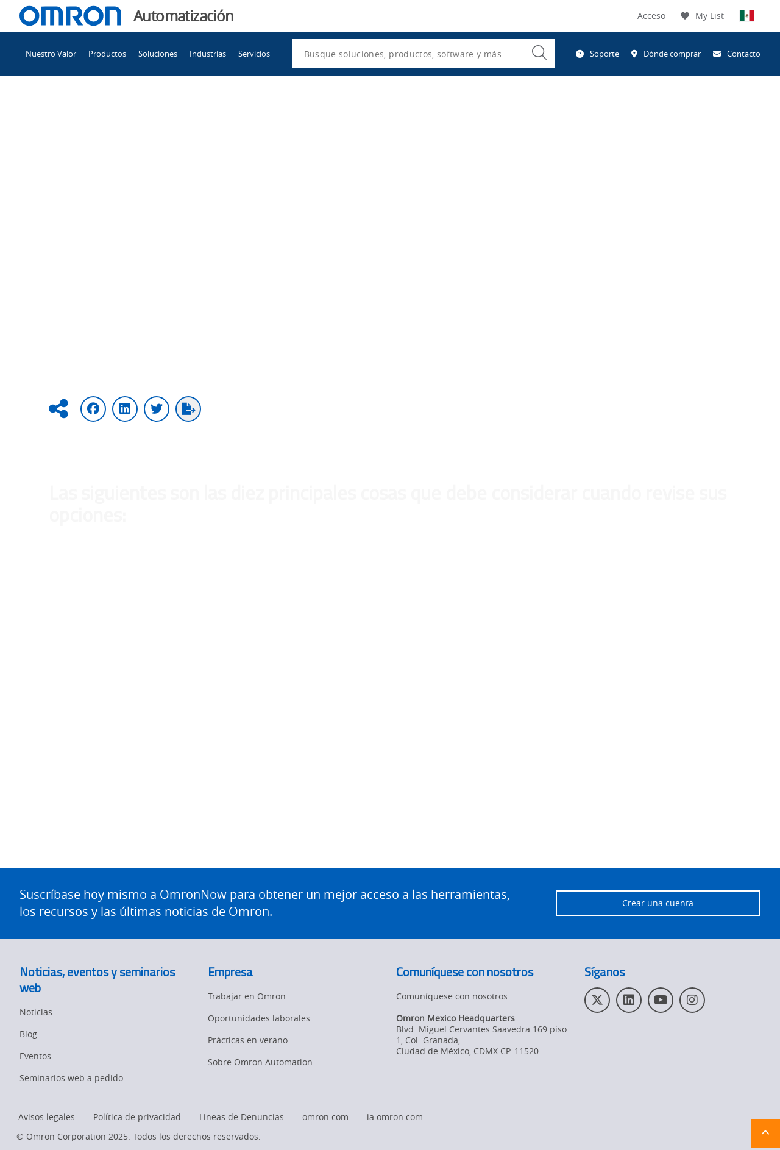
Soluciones (157, 53)
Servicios (254, 53)
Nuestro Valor (51, 53)
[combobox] (423, 53)
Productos (107, 53)
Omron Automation (59, 114)
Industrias (208, 53)
